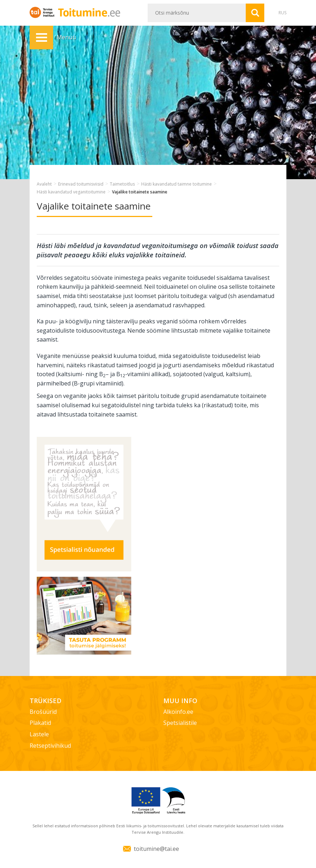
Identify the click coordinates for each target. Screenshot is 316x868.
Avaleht (44, 184)
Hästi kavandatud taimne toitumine (176, 184)
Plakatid (40, 723)
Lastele (39, 734)
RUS (282, 13)
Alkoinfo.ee (178, 712)
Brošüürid (43, 712)
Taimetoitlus (122, 184)
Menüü (41, 37)
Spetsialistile (180, 723)
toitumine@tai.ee (156, 849)
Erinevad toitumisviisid (80, 184)
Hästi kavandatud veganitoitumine (71, 192)
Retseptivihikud (50, 746)
